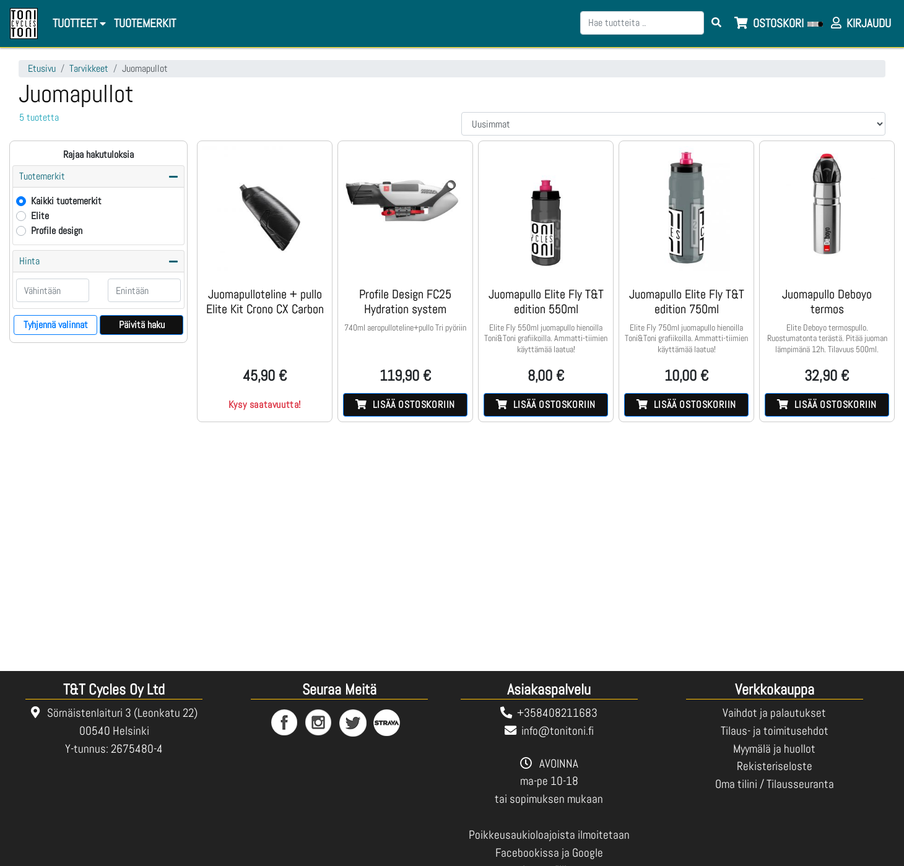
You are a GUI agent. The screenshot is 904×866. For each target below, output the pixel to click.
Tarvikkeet (88, 68)
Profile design (56, 230)
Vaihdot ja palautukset (774, 713)
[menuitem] (144, 24)
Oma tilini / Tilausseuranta (774, 784)
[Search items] (716, 23)
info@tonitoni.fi (557, 730)
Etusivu (42, 68)
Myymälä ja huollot (774, 748)
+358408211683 (557, 713)
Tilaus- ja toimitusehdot (774, 730)
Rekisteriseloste (774, 766)
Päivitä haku (142, 324)
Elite (40, 215)
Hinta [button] (29, 260)
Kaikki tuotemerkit (66, 200)
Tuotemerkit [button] (42, 176)
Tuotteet (79, 23)
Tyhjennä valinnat (56, 324)
